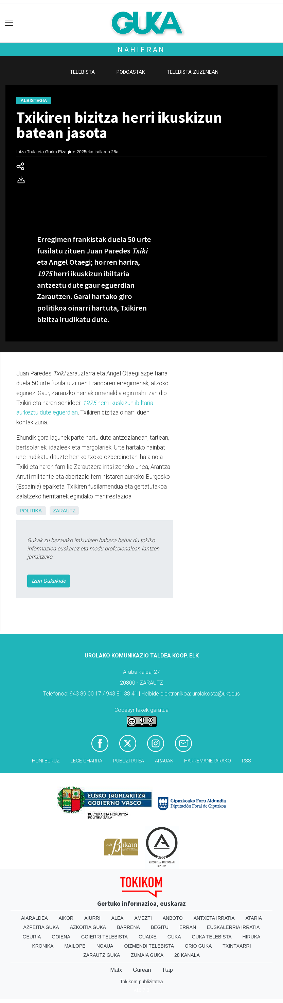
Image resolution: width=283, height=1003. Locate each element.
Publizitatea (128, 761)
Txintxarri (237, 946)
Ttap (167, 970)
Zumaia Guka (147, 955)
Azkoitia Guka (88, 927)
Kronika (42, 946)
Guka (174, 936)
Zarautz (64, 510)
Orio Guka (198, 946)
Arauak (164, 761)
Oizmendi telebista (149, 946)
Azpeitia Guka (41, 927)
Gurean (142, 970)
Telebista (82, 72)
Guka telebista (212, 936)
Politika (30, 510)
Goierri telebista (104, 936)
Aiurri (92, 918)
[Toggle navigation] (9, 23)
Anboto (173, 918)
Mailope (74, 946)
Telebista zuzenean (192, 72)
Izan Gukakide (49, 581)
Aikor (66, 918)
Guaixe (148, 936)
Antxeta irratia (214, 918)
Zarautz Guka (101, 955)
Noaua (104, 946)
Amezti (143, 918)
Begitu (160, 927)
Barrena (128, 927)
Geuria (32, 936)
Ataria (254, 918)
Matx (116, 970)
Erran (187, 927)
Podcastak (131, 72)
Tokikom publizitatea (141, 981)
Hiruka (252, 936)
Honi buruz (46, 761)
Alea (117, 918)
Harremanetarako (207, 761)
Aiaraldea (34, 918)
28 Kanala (187, 955)
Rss (246, 761)
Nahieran (141, 49)
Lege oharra (86, 761)
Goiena (61, 936)
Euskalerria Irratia (233, 927)
